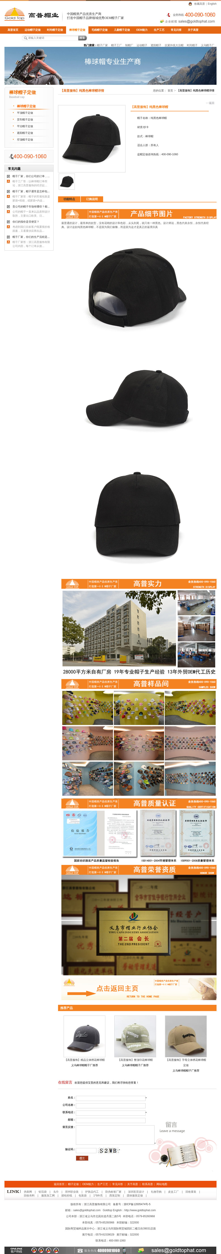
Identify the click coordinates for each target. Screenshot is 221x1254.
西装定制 (114, 1195)
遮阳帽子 (156, 45)
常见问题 (14, 168)
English (212, 3)
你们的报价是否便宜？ (26, 221)
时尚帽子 (192, 45)
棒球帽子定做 (77, 29)
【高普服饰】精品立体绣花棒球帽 (85, 1059)
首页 (170, 90)
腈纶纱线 (66, 1195)
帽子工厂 (116, 45)
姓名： (72, 1097)
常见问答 (176, 29)
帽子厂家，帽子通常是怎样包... (31, 191)
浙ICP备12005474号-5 (137, 1204)
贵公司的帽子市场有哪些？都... (31, 206)
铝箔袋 (43, 1191)
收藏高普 (199, 3)
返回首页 (59, 1184)
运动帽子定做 (33, 29)
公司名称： (69, 1105)
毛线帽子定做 (100, 29)
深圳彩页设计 (136, 1191)
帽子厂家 (102, 45)
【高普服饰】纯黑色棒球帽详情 (195, 90)
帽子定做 (73, 1184)
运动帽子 (142, 45)
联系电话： (69, 1112)
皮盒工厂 (173, 1191)
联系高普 (13, 37)
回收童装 (191, 1191)
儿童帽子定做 (122, 29)
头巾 (56, 1191)
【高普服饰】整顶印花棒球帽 (135, 1059)
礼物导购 (156, 1191)
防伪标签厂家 (113, 1191)
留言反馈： (69, 1127)
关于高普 (193, 29)
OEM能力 (142, 29)
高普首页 (13, 29)
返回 (210, 103)
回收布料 (29, 1195)
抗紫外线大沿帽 (174, 45)
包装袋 (83, 1195)
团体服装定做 (135, 1195)
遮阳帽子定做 (25, 133)
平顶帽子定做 (25, 112)
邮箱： (72, 1119)
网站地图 (161, 1184)
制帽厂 (129, 45)
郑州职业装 (72, 1191)
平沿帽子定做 (25, 126)
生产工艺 (159, 29)
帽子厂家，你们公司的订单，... (31, 176)
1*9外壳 (98, 1195)
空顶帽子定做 (25, 139)
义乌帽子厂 (207, 45)
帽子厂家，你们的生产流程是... (31, 236)
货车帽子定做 (25, 119)
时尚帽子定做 (55, 29)
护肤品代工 (92, 1191)
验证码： (70, 1149)
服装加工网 (48, 1195)
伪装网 (28, 1191)
